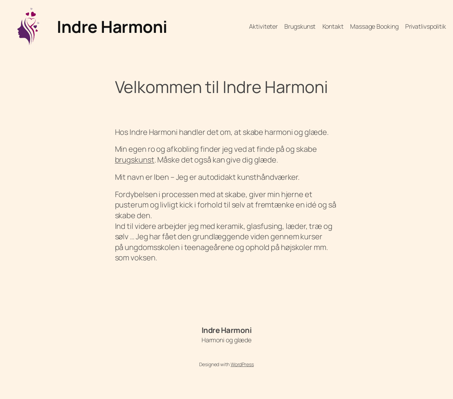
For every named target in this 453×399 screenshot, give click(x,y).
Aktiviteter (263, 26)
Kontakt (333, 26)
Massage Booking (374, 26)
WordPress (242, 364)
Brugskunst (300, 26)
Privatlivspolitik (425, 26)
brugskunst (134, 160)
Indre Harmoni (112, 26)
